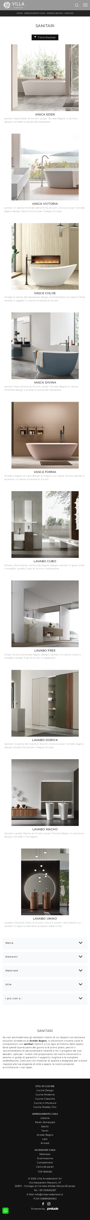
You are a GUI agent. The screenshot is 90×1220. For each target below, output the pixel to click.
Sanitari (69, 13)
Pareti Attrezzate (45, 1122)
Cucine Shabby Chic (45, 1107)
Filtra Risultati (45, 37)
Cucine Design (45, 1090)
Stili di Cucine (45, 1086)
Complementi (45, 1162)
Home (20, 13)
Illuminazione (45, 1158)
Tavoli (44, 1130)
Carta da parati (45, 1166)
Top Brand (45, 1171)
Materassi (45, 1154)
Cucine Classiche (45, 1098)
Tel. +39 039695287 (45, 1190)
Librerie (45, 1118)
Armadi (45, 1143)
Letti (45, 1139)
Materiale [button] (11, 970)
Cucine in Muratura (45, 1103)
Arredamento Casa (34, 13)
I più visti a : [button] (13, 998)
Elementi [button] (11, 956)
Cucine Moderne (45, 1094)
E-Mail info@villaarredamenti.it (45, 1194)
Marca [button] (9, 943)
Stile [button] (8, 984)
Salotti (45, 1126)
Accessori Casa (45, 1150)
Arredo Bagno (55, 13)
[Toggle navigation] (85, 5)
